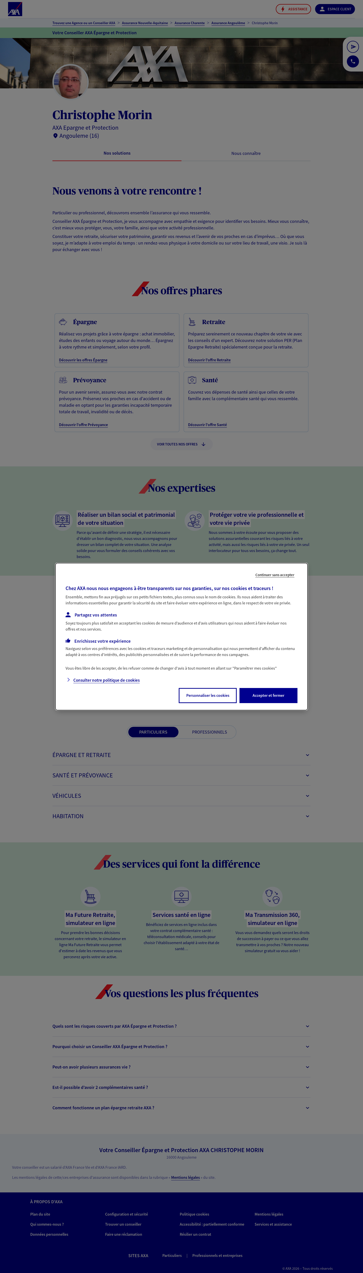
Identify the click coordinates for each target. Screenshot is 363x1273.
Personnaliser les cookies (207, 695)
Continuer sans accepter (274, 574)
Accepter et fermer (268, 695)
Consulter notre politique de (106, 680)
